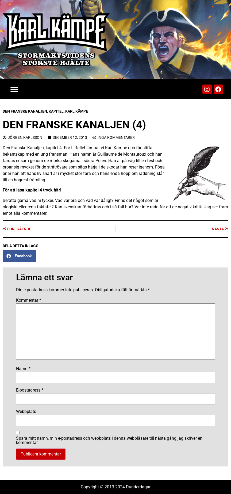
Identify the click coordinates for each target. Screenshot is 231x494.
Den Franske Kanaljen (25, 111)
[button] (14, 89)
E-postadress (29, 390)
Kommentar (28, 300)
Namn (23, 369)
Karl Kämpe (76, 111)
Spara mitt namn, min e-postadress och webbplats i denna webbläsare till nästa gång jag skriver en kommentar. (109, 440)
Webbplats (26, 411)
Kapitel (56, 111)
